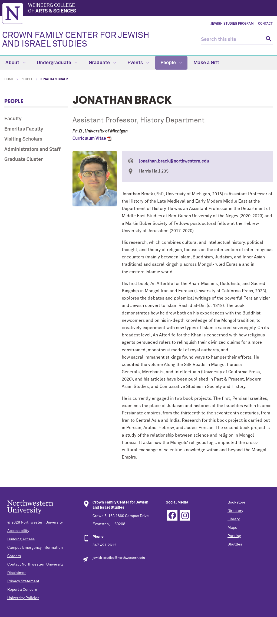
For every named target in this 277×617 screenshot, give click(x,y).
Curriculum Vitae (89, 138)
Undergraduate (57, 62)
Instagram (185, 515)
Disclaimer (16, 573)
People (171, 62)
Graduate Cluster (23, 159)
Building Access (21, 539)
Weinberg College (151, 8)
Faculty (13, 118)
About (15, 62)
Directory (235, 511)
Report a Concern (22, 590)
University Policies (23, 598)
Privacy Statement (23, 581)
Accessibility (18, 531)
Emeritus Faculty (23, 129)
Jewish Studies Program (232, 23)
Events (138, 62)
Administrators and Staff (32, 149)
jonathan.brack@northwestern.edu (174, 161)
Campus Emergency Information (35, 548)
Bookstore (236, 502)
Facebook (172, 515)
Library (233, 519)
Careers (14, 556)
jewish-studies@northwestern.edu (119, 558)
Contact (265, 23)
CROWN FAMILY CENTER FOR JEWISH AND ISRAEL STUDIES (75, 39)
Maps (232, 528)
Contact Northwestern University (35, 564)
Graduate (102, 62)
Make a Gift (206, 62)
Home (9, 79)
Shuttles (234, 544)
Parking (234, 536)
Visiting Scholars (23, 139)
